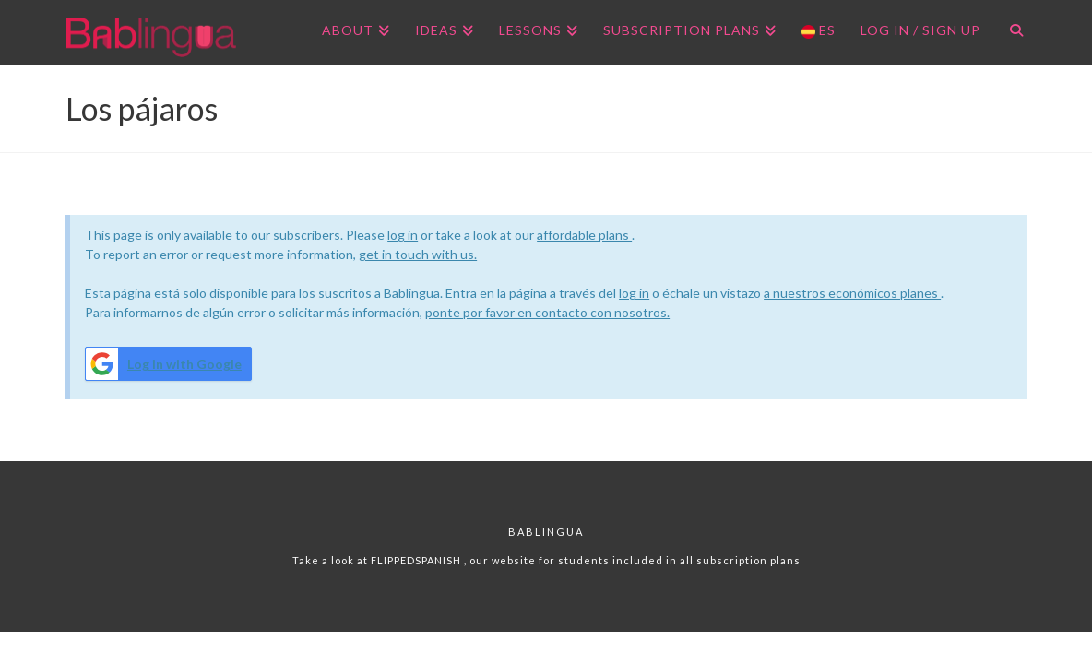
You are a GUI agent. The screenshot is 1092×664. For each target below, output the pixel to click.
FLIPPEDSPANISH (417, 560)
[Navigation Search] (1009, 32)
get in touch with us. (418, 254)
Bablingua (546, 532)
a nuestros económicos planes (852, 293)
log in (402, 235)
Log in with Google (164, 364)
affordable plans (584, 235)
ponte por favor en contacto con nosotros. (547, 312)
